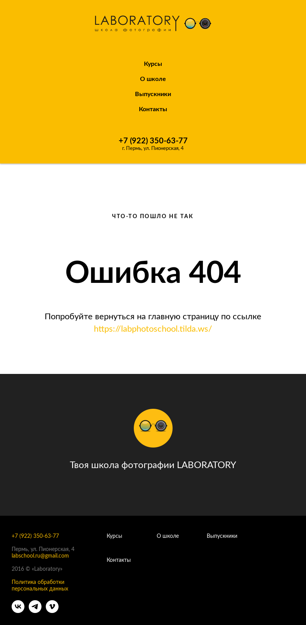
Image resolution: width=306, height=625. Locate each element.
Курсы (153, 64)
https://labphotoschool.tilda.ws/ (153, 329)
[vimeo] (52, 611)
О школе (168, 536)
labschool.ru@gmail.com (40, 556)
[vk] (18, 611)
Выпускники (153, 94)
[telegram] (35, 611)
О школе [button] (153, 79)
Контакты (153, 109)
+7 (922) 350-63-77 (153, 141)
